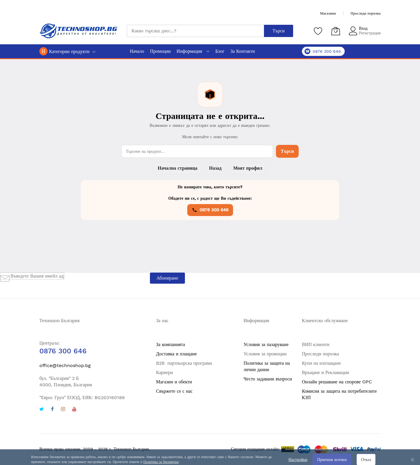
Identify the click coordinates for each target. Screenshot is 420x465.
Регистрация (370, 33)
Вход (363, 28)
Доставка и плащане (176, 354)
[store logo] (78, 31)
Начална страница (177, 168)
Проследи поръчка (366, 13)
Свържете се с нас (174, 391)
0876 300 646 (210, 210)
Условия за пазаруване (266, 344)
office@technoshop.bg (65, 365)
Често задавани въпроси (268, 379)
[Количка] (335, 31)
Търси (287, 151)
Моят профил (247, 168)
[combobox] (195, 31)
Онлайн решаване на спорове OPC (337, 382)
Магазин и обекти (174, 382)
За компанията (170, 344)
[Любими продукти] (318, 31)
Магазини (328, 13)
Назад (215, 168)
